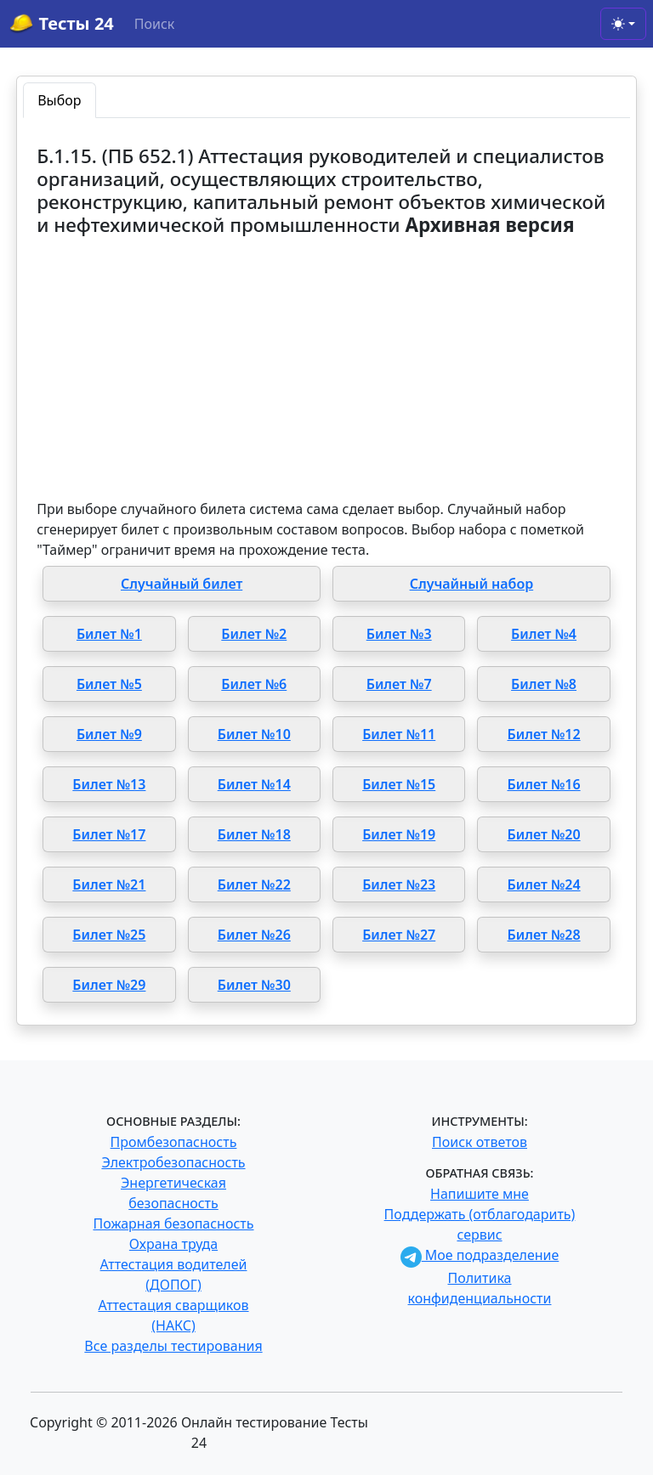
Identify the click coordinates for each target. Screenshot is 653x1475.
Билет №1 (109, 633)
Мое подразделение (479, 1255)
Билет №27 (398, 934)
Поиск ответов (479, 1142)
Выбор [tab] (59, 100)
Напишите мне (479, 1193)
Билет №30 (254, 984)
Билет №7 (399, 684)
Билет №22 (254, 884)
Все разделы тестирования (173, 1346)
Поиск (154, 23)
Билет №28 (544, 934)
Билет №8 (543, 684)
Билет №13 (108, 784)
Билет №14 (254, 784)
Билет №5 (109, 684)
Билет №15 (398, 784)
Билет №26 (254, 934)
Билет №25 (108, 934)
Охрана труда (173, 1244)
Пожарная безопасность (173, 1223)
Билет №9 (109, 734)
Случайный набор (472, 583)
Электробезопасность (173, 1162)
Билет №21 (108, 884)
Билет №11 (398, 734)
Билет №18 (254, 834)
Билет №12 (544, 734)
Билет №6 (254, 684)
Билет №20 (544, 834)
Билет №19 (398, 834)
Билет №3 (399, 633)
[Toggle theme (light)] (623, 24)
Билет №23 (398, 884)
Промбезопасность (174, 1142)
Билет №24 (544, 884)
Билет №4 (543, 633)
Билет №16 (544, 784)
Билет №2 (254, 633)
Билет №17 (108, 834)
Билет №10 (254, 734)
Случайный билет (181, 583)
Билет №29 (108, 984)
